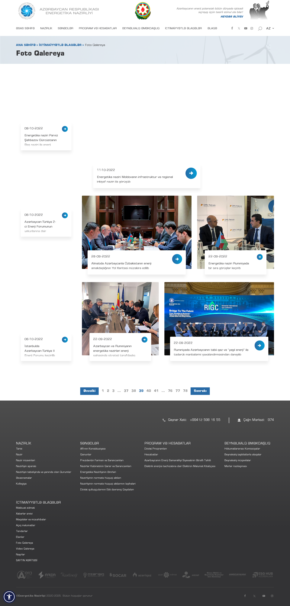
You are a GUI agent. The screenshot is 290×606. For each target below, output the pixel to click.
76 (170, 391)
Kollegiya (21, 484)
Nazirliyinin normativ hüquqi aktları (100, 478)
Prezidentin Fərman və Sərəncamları (102, 460)
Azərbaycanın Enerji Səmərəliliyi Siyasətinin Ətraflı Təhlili (177, 460)
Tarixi (19, 449)
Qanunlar (85, 455)
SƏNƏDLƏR (65, 28)
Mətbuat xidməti (25, 508)
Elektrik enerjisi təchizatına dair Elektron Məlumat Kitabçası (179, 466)
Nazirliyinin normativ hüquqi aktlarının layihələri (108, 484)
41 (156, 391)
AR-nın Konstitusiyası (93, 449)
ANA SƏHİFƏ (26, 45)
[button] (9, 596)
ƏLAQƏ (212, 28)
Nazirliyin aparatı (26, 466)
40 (149, 391)
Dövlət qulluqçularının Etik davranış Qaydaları (107, 490)
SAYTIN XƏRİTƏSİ (26, 560)
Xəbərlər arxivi (24, 514)
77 (178, 391)
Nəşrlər (20, 555)
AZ (268, 28)
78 (185, 391)
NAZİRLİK (46, 28)
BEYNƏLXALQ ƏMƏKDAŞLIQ (141, 28)
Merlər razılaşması (235, 466)
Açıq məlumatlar (25, 525)
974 (271, 420)
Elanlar (20, 537)
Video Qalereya (25, 549)
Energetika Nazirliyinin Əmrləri (98, 472)
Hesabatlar (151, 455)
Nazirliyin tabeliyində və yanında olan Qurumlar (43, 472)
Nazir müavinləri (25, 460)
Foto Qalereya (24, 543)
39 (141, 391)
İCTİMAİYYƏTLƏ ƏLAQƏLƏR (183, 28)
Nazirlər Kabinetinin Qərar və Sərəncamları (105, 466)
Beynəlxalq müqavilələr (237, 460)
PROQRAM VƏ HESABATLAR (98, 28)
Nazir (19, 455)
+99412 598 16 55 (205, 420)
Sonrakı (200, 391)
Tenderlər (22, 531)
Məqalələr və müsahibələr (31, 520)
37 (126, 391)
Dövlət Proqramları (155, 449)
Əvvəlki (89, 391)
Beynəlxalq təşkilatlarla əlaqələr (242, 455)
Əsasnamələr (24, 478)
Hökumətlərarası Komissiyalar (242, 449)
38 (133, 391)
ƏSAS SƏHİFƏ (25, 28)
